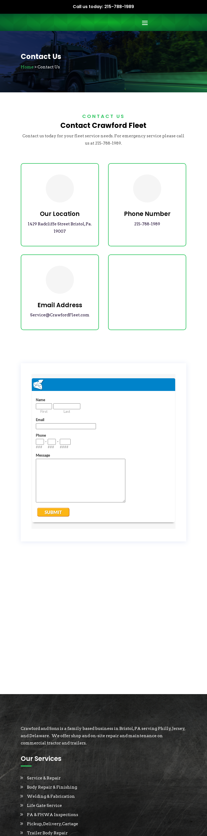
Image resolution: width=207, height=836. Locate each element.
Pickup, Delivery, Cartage (52, 823)
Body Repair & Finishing (52, 787)
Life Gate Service (44, 805)
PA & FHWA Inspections (52, 814)
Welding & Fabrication (51, 796)
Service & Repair (44, 778)
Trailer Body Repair (47, 833)
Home (27, 67)
